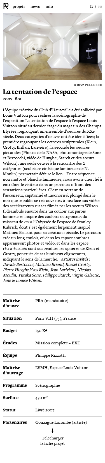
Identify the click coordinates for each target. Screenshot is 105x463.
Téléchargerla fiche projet (52, 441)
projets (19, 6)
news (35, 6)
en (100, 6)
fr (91, 6)
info (49, 6)
